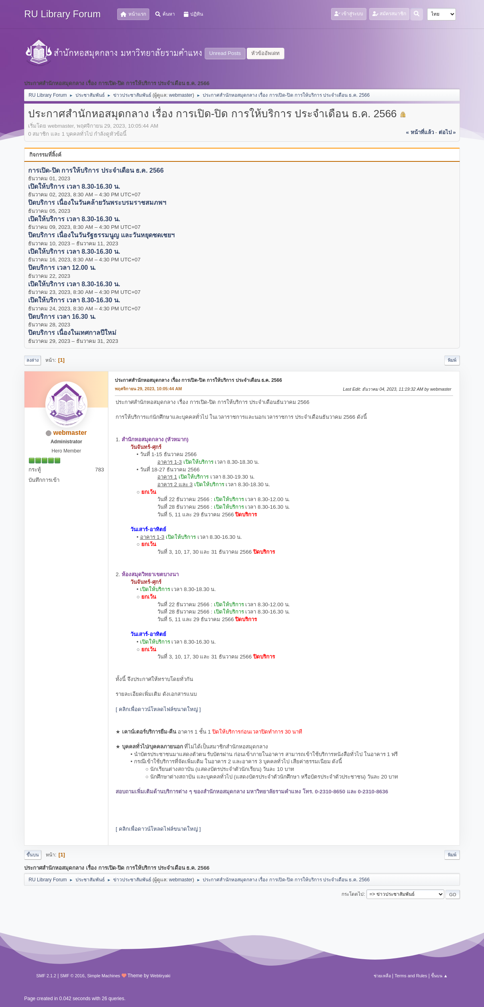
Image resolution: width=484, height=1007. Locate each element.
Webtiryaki (160, 975)
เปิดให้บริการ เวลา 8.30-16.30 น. (74, 186)
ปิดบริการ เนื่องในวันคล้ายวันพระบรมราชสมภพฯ (97, 203)
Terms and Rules (411, 975)
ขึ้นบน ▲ (439, 975)
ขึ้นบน (32, 854)
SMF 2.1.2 (46, 975)
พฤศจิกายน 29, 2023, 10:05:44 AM (148, 388)
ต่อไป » (447, 132)
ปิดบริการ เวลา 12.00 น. (62, 268)
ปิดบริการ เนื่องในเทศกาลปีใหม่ (72, 333)
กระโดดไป (353, 894)
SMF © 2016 (72, 975)
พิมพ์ (452, 360)
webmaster (181, 95)
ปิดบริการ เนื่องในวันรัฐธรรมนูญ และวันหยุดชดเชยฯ (101, 235)
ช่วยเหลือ (382, 975)
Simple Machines (103, 975)
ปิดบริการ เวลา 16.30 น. (62, 316)
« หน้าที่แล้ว (420, 132)
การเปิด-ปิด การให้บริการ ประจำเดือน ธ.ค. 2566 (96, 170)
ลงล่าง (32, 360)
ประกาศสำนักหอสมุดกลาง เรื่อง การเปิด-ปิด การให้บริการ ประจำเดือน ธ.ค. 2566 (198, 380)
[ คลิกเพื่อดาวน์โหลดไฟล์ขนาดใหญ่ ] (158, 709)
